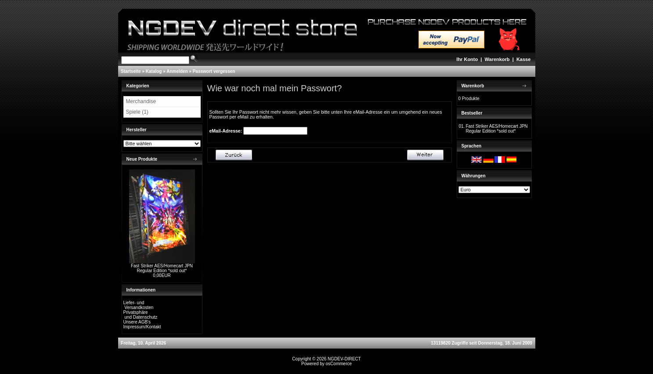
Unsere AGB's (137, 322)
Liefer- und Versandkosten (138, 305)
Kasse (523, 59)
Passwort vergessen (214, 71)
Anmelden (177, 71)
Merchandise (141, 101)
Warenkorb (497, 59)
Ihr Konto (467, 59)
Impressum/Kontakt (142, 326)
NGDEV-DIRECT (344, 358)
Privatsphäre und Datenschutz (140, 315)
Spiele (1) (137, 112)
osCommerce (339, 363)
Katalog (154, 71)
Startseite (131, 71)
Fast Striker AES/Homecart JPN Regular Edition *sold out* (162, 268)
